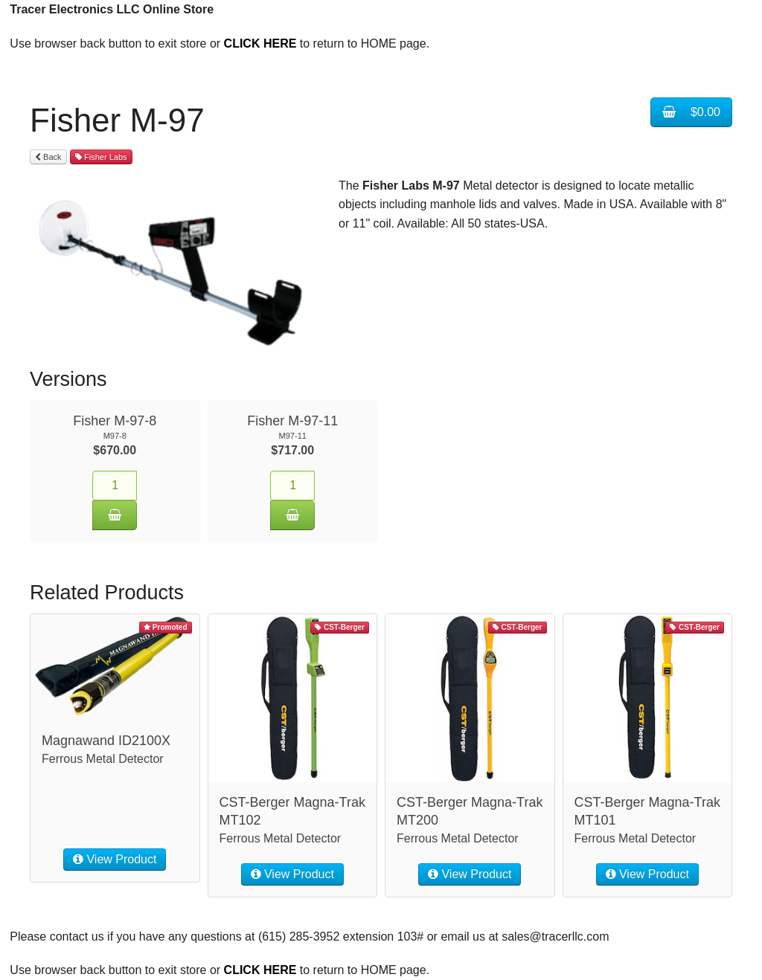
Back (48, 156)
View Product (114, 859)
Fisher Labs (101, 156)
